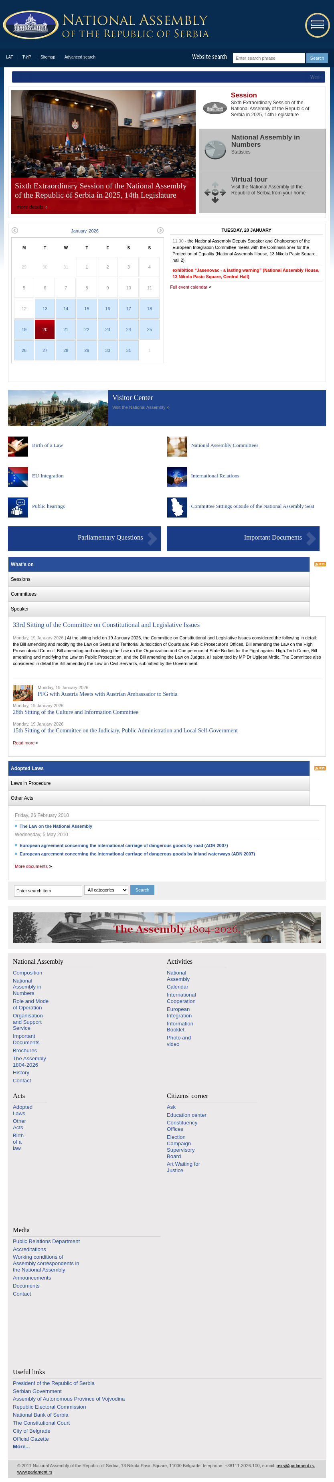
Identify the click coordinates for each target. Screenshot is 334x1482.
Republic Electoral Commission (49, 1407)
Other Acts (19, 1124)
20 (45, 329)
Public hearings (48, 506)
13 (45, 308)
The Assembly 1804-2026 (29, 1061)
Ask (171, 1107)
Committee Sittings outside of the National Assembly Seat (252, 506)
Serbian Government (37, 1391)
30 (107, 350)
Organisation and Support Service (28, 1022)
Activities (179, 961)
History (21, 1073)
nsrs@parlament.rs (295, 1465)
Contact (22, 1081)
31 (128, 350)
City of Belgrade (32, 1431)
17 (128, 308)
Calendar (177, 987)
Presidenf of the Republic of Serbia (54, 1383)
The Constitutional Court (41, 1423)
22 (86, 329)
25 (149, 329)
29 (86, 350)
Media (21, 1230)
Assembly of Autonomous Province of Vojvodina (69, 1399)
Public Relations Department (46, 1241)
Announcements (32, 1278)
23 (107, 329)
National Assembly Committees (225, 445)
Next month (160, 230)
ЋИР (26, 57)
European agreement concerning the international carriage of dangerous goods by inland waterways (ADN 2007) (137, 853)
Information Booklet (180, 1027)
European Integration (179, 1012)
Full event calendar (188, 287)
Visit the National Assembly (138, 407)
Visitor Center (132, 398)
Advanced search (80, 57)
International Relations (215, 476)
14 (65, 308)
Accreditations (29, 1249)
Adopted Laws (22, 1110)
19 (24, 329)
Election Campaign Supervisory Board (181, 1146)
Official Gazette (31, 1439)
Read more (23, 742)
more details (30, 207)
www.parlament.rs (34, 1472)
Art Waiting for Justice (183, 1167)
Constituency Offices (182, 1126)
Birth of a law (18, 1141)
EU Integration (48, 476)
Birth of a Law (47, 445)
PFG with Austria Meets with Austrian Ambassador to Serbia (108, 694)
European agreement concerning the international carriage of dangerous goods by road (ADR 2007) (124, 845)
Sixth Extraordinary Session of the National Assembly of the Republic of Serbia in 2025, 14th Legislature (101, 190)
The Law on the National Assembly (56, 826)
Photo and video (179, 1041)
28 (65, 350)
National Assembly (38, 961)
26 (24, 350)
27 (45, 350)
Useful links (29, 1372)
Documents (26, 1286)
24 (128, 329)
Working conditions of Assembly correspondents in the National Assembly (46, 1263)
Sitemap (47, 57)
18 (149, 308)
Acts (19, 1096)
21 (65, 329)
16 (107, 308)
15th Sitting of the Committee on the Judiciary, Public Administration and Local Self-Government (125, 730)
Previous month (14, 230)
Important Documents (273, 537)
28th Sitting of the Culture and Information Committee (75, 712)
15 (86, 308)
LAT (9, 57)
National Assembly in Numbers (27, 987)
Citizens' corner (187, 1096)
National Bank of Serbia (41, 1415)
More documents (31, 866)
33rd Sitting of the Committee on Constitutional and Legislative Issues (106, 625)
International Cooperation (181, 998)
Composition (27, 973)
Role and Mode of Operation (31, 1004)
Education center (186, 1115)
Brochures (25, 1050)
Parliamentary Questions (110, 537)
